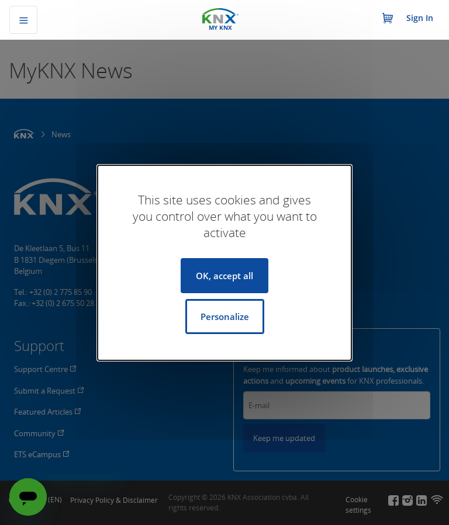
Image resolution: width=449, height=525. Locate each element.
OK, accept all (224, 275)
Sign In (419, 17)
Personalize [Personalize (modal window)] (225, 316)
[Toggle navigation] (23, 20)
